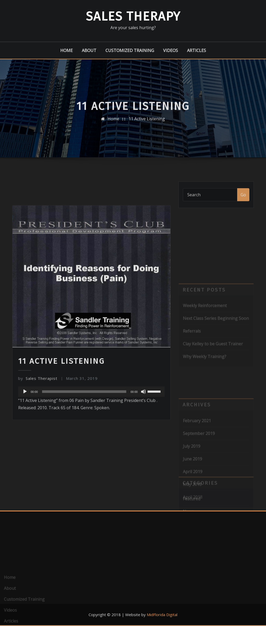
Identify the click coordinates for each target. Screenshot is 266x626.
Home (66, 50)
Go (243, 200)
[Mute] (143, 437)
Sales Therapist (37, 424)
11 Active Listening (147, 124)
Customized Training (129, 50)
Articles (196, 50)
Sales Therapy (133, 16)
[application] (91, 438)
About (89, 50)
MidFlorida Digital (162, 614)
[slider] (84, 437)
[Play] (25, 437)
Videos (170, 50)
